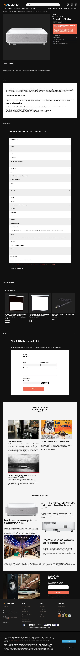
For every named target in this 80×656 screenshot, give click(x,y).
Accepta (68, 641)
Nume (24, 385)
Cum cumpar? (42, 631)
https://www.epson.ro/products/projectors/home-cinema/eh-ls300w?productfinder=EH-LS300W (37, 280)
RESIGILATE (60, 8)
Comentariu (25, 390)
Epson (65, 30)
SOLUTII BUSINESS (66, 8)
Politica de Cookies (14, 640)
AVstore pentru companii (26, 631)
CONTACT (75, 8)
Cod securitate (26, 403)
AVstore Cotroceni (61, 631)
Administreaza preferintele (68, 647)
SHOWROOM (49, 8)
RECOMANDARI (55, 8)
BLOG (72, 8)
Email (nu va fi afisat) (44, 385)
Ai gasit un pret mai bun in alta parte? (61, 43)
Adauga (33, 412)
